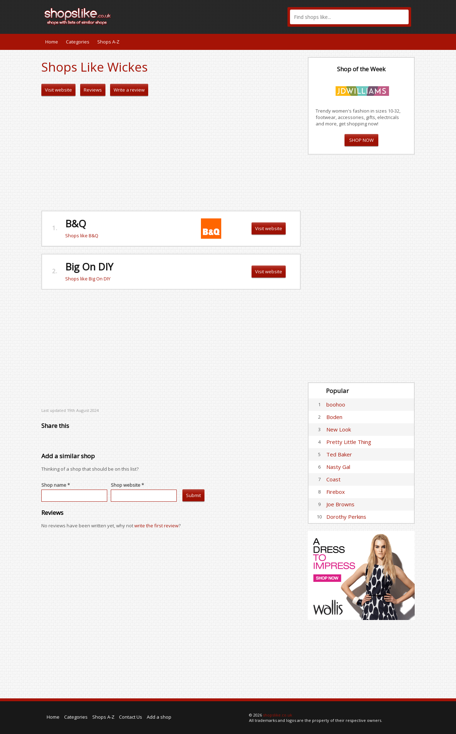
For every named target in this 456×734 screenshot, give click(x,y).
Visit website (58, 90)
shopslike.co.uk (277, 715)
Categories (77, 41)
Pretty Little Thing (348, 441)
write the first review (156, 525)
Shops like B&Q (81, 235)
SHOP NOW (361, 140)
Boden (334, 416)
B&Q (75, 223)
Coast (333, 479)
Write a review (129, 90)
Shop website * (127, 485)
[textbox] (349, 17)
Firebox (335, 491)
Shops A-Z (108, 41)
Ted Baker (339, 454)
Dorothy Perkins (346, 516)
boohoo (335, 404)
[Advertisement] (171, 153)
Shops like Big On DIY (87, 278)
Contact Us (130, 717)
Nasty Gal (338, 466)
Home (51, 41)
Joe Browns (340, 504)
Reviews (93, 90)
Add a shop (159, 717)
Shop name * (55, 485)
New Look (338, 429)
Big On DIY (89, 266)
